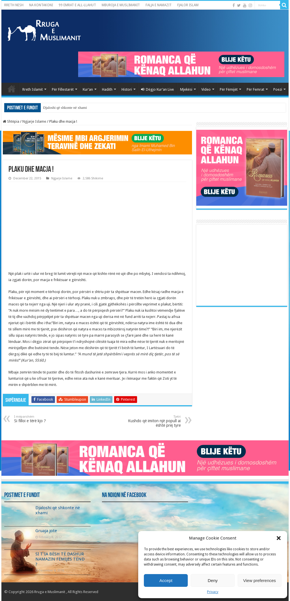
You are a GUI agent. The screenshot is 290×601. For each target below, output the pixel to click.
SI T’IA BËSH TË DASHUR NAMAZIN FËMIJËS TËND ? (60, 559)
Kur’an (88, 89)
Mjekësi (186, 89)
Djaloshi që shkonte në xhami (65, 107)
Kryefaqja (11, 89)
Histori (126, 89)
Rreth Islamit (32, 89)
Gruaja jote (46, 530)
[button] (279, 538)
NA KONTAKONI (41, 5)
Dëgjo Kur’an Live (157, 89)
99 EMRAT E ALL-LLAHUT (77, 5)
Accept (165, 580)
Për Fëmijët (229, 89)
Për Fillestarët (63, 89)
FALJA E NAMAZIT (159, 5)
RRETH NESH (14, 5)
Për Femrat (255, 89)
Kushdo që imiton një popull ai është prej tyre (152, 421)
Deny (213, 580)
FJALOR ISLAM (188, 5)
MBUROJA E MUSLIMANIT (121, 5)
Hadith (107, 89)
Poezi (277, 89)
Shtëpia (11, 121)
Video (206, 89)
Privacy (212, 592)
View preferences (259, 580)
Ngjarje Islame (34, 121)
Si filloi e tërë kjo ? (43, 419)
